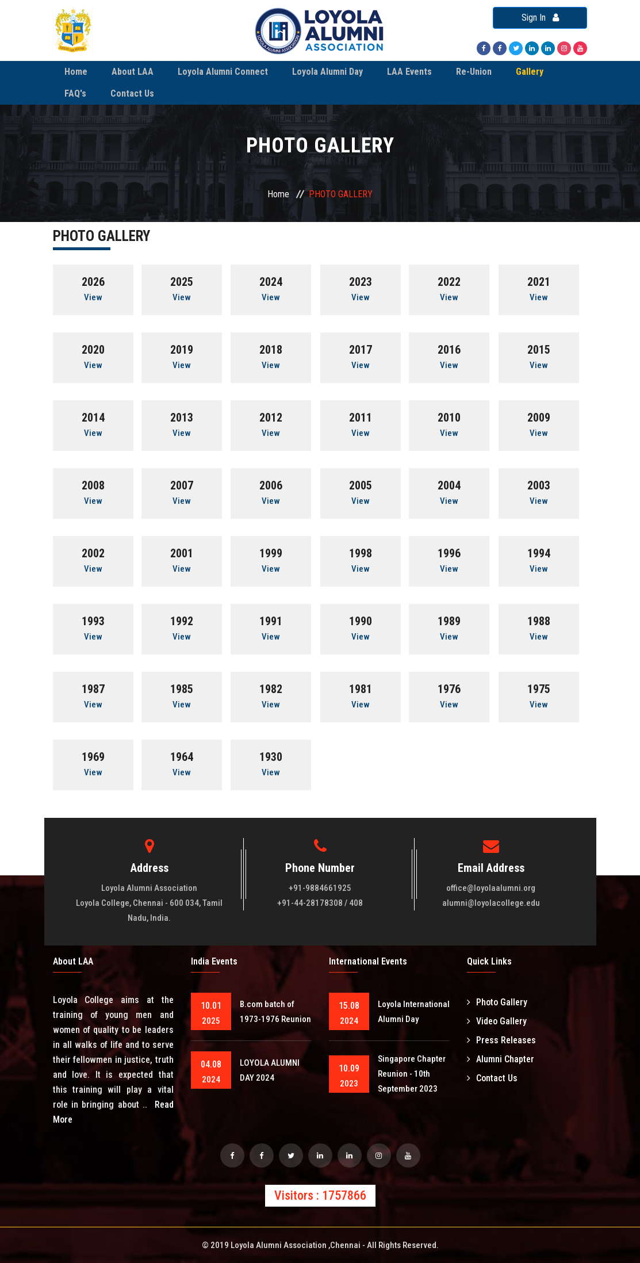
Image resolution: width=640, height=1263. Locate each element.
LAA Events (409, 71)
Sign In (540, 17)
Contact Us (132, 93)
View (93, 297)
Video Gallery (497, 1021)
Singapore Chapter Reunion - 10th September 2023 (412, 1074)
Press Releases (501, 1040)
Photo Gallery (497, 1002)
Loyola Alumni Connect (223, 71)
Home (75, 71)
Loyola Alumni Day (327, 71)
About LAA (133, 71)
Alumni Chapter (500, 1059)
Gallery (529, 71)
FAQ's (75, 93)
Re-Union (474, 71)
